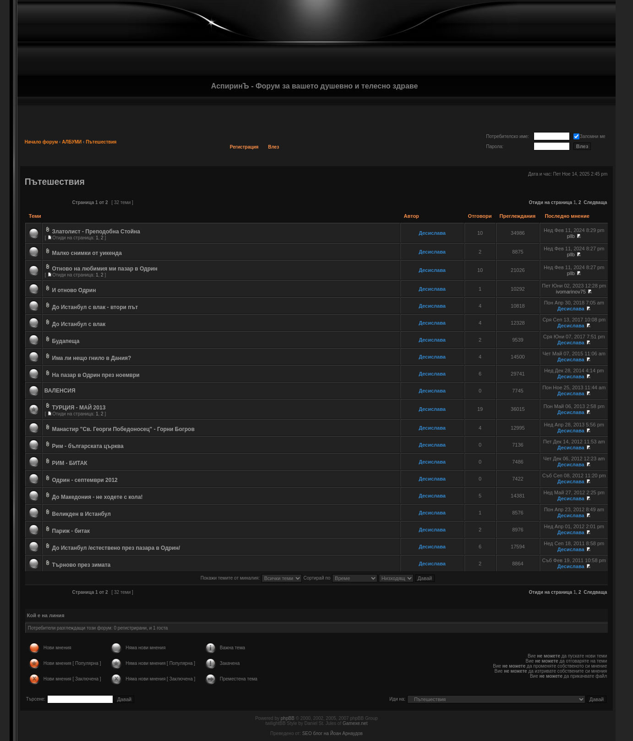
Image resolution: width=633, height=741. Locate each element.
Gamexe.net (355, 723)
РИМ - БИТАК (69, 463)
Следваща (595, 202)
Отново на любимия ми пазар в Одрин (105, 268)
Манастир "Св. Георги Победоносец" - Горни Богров (123, 429)
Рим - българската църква (88, 446)
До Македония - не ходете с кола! (97, 497)
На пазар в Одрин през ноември (96, 375)
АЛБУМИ (72, 141)
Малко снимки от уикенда (87, 253)
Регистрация (244, 146)
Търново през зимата (81, 565)
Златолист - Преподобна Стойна (96, 231)
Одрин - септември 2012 (85, 480)
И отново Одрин (74, 290)
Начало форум (41, 141)
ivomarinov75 (571, 291)
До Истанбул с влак (79, 324)
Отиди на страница (551, 202)
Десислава (432, 233)
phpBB (288, 718)
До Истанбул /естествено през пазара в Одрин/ (116, 548)
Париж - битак (71, 531)
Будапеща (66, 341)
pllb (571, 236)
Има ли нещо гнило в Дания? (91, 358)
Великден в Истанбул (81, 514)
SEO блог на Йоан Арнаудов (332, 733)
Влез (273, 146)
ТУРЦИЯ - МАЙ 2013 (79, 407)
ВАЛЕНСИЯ (60, 390)
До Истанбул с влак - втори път (95, 307)
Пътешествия (101, 141)
